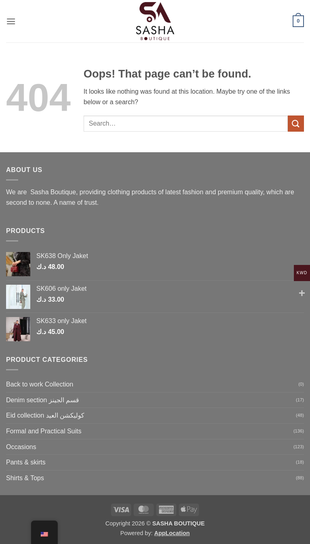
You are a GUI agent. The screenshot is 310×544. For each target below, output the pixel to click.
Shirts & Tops (25, 478)
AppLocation (172, 533)
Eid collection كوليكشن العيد (45, 415)
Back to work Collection (39, 384)
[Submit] (296, 123)
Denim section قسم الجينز (42, 400)
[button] (11, 21)
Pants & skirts (26, 462)
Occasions (21, 446)
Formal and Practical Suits (44, 431)
